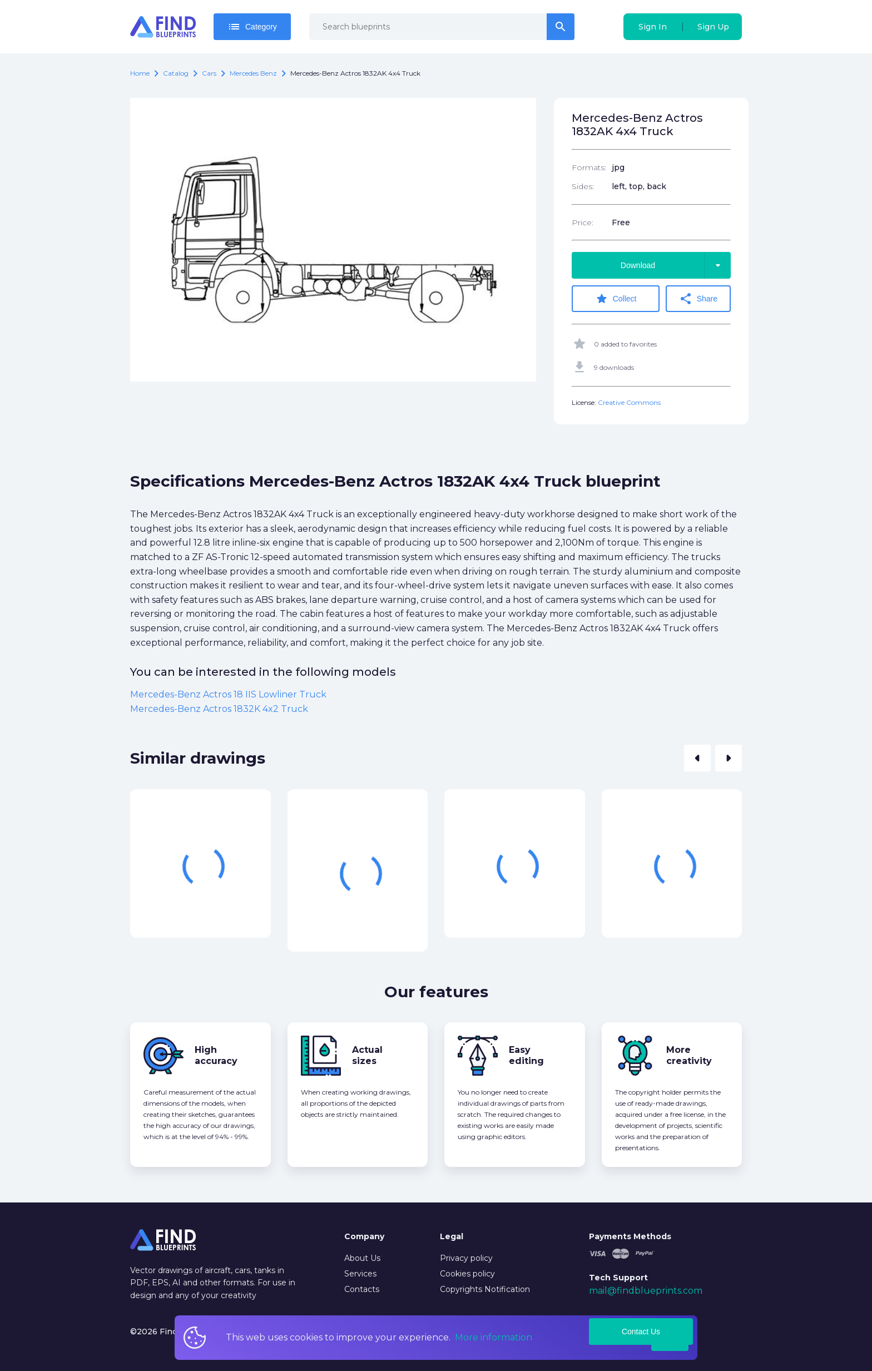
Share (700, 298)
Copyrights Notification (485, 1288)
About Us (362, 1257)
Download (676, 265)
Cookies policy (467, 1273)
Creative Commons (629, 402)
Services (360, 1273)
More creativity (689, 1055)
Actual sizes (367, 1055)
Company (364, 1236)
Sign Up (713, 27)
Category (252, 26)
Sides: (583, 186)
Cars (209, 73)
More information (493, 1337)
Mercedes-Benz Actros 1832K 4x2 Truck (219, 708)
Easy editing (526, 1055)
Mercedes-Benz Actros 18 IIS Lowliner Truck (228, 694)
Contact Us (641, 1331)
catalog (176, 73)
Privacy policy (466, 1257)
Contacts (361, 1288)
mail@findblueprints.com (645, 1290)
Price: (582, 222)
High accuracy (216, 1055)
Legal (451, 1236)
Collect (617, 298)
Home (140, 73)
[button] (697, 757)
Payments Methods (630, 1236)
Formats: (589, 167)
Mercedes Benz (253, 73)
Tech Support (618, 1277)
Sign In (652, 27)
